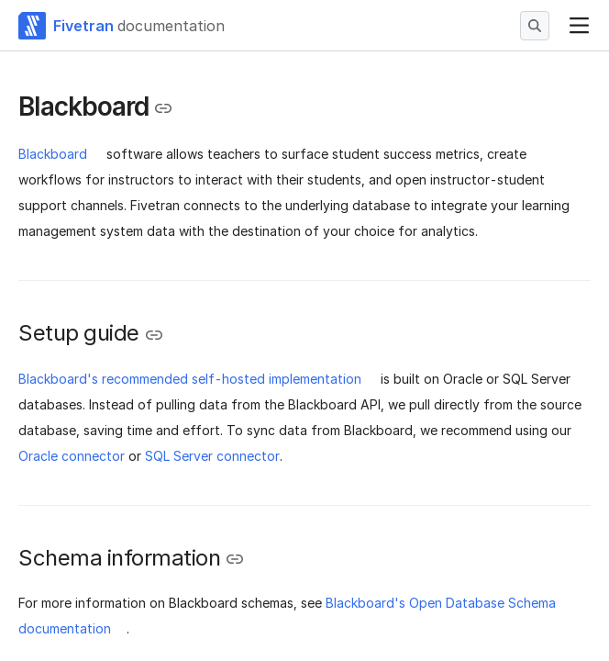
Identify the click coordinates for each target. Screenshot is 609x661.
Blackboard (52, 154)
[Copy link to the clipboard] (163, 108)
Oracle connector (71, 456)
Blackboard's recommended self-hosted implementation (189, 379)
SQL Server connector (212, 456)
